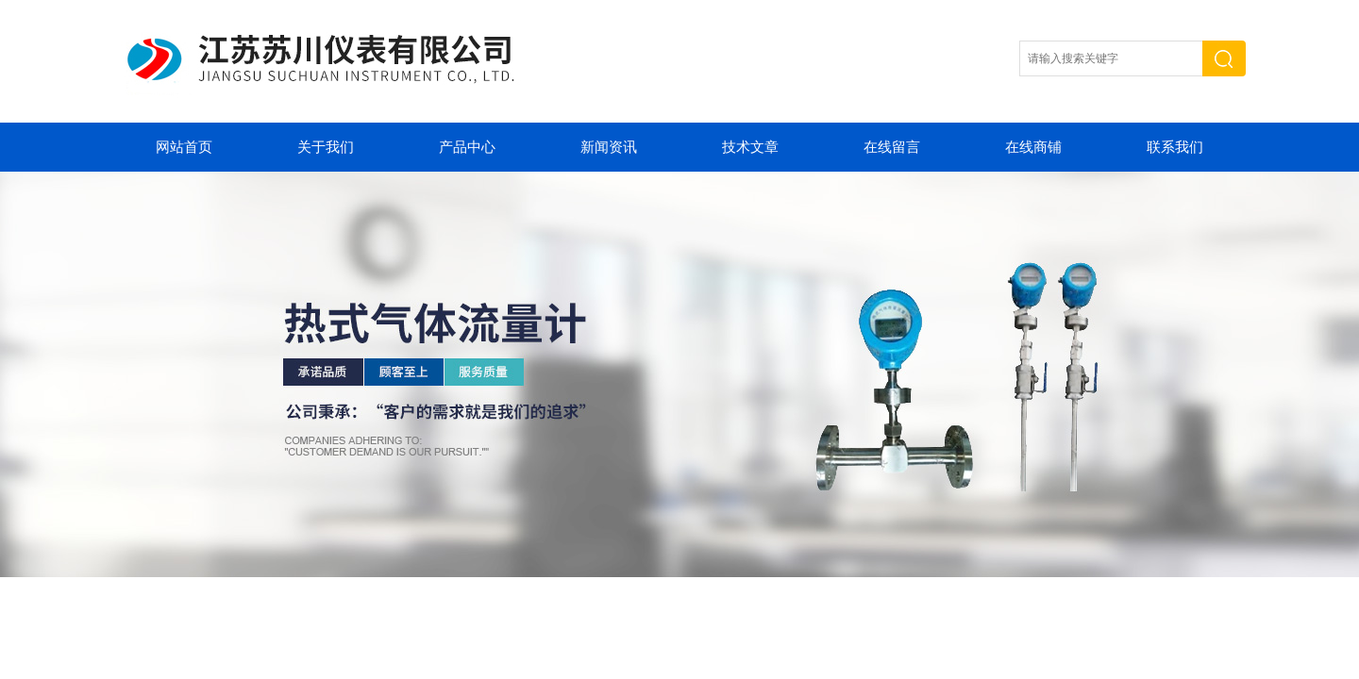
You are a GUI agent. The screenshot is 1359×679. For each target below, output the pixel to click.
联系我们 (1175, 147)
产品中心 (467, 147)
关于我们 (325, 147)
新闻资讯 (608, 147)
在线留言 (892, 147)
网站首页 (184, 147)
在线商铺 (1033, 147)
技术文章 (750, 147)
